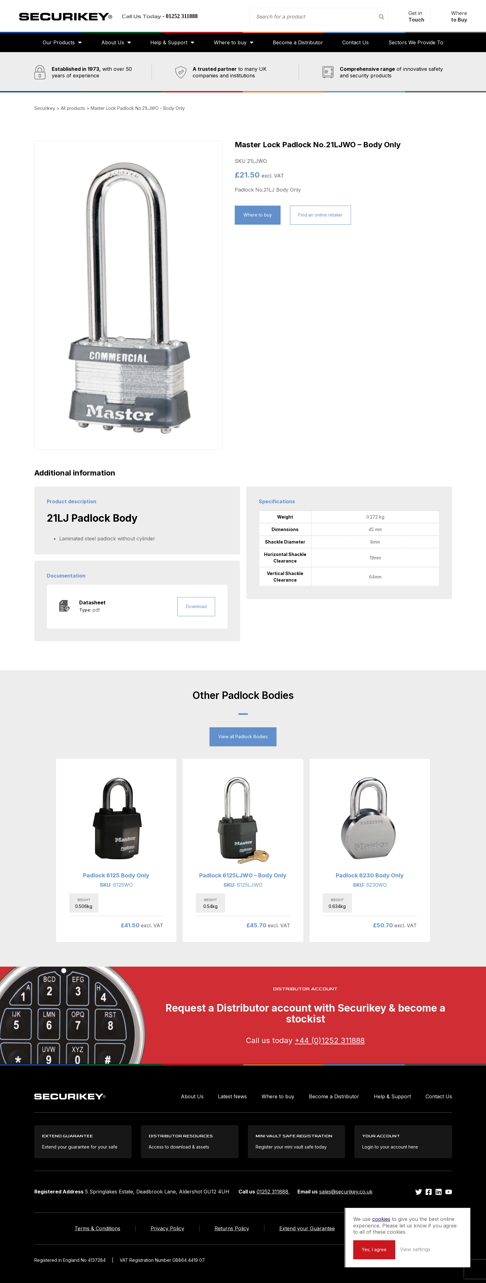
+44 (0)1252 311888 (330, 1040)
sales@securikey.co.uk (346, 1191)
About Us (112, 42)
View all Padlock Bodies (243, 736)
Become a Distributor (298, 42)
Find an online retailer (320, 214)
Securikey (65, 16)
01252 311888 (273, 1191)
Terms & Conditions (97, 1228)
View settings (415, 1249)
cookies (381, 1219)
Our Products (59, 42)
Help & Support (168, 42)
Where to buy (230, 42)
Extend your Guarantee (307, 1228)
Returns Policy (231, 1228)
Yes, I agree (374, 1249)
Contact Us (355, 42)
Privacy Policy (167, 1228)
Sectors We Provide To (415, 42)
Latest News (232, 1096)
